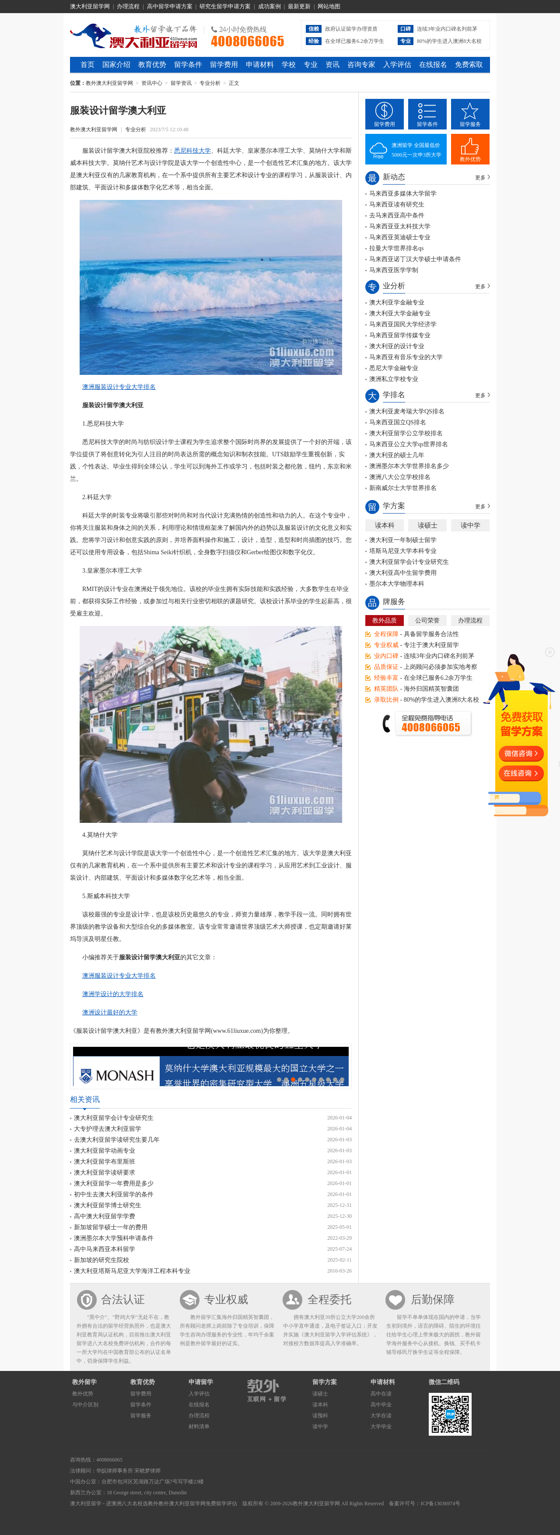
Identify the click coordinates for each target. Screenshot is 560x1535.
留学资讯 (181, 83)
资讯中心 (151, 83)
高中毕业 (381, 1405)
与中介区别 (85, 1405)
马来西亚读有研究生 (396, 204)
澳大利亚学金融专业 (396, 302)
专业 (311, 64)
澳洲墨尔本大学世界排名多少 (409, 466)
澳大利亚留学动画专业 (104, 1150)
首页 (87, 64)
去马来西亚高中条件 (396, 215)
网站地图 (329, 6)
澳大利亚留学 (86, 1503)
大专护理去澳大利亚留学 (107, 1129)
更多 (480, 178)
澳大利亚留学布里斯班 (104, 1161)
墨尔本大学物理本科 (396, 583)
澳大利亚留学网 (90, 6)
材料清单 (199, 1426)
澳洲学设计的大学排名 (113, 994)
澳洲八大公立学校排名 (399, 477)
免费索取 (469, 64)
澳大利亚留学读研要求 (104, 1172)
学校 (289, 64)
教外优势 (470, 159)
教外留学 (84, 1382)
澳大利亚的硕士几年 (396, 455)
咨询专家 (361, 64)
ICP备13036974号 (440, 1503)
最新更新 (299, 6)
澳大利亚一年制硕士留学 (403, 540)
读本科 (385, 525)
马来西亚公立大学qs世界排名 (408, 444)
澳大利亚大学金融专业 (399, 313)
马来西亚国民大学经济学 (403, 324)
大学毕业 (381, 1426)
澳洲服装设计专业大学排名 (119, 387)
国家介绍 (116, 64)
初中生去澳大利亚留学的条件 (114, 1194)
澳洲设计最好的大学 (109, 1012)
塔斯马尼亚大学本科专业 (403, 551)
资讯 (333, 64)
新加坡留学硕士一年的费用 (110, 1227)
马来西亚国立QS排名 (397, 422)
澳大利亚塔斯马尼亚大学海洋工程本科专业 (132, 1271)
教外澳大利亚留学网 (133, 34)
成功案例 (269, 6)
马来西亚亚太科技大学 (399, 226)
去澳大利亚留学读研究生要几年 (117, 1139)
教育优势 (152, 64)
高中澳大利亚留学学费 (104, 1216)
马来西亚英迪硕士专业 (399, 237)
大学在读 (381, 1416)
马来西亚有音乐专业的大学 (406, 357)
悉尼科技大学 (192, 150)
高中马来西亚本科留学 (104, 1249)
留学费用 (224, 64)
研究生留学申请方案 (225, 6)
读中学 (470, 525)
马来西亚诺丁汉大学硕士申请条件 (415, 259)
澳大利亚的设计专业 (396, 346)
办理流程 (128, 6)
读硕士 (428, 525)
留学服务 (470, 124)
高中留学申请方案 (169, 6)
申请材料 (260, 64)
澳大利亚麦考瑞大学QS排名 (406, 411)
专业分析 (210, 83)
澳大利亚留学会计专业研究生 (114, 1118)
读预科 (320, 1416)
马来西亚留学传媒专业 (399, 335)
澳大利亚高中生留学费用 (403, 573)
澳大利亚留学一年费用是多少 (114, 1183)
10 (342, 1079)
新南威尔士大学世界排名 (403, 488)
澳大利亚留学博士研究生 (107, 1205)
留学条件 (188, 64)
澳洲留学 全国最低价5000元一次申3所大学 (416, 150)
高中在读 (381, 1394)
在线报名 (433, 64)
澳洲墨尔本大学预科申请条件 (114, 1238)
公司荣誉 (427, 620)
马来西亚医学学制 (393, 270)
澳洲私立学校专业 (393, 379)
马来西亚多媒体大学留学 (403, 193)
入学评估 (397, 64)
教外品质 (384, 620)
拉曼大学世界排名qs (396, 248)
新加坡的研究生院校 (101, 1260)
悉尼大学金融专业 (393, 368)
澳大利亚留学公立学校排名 (406, 433)
